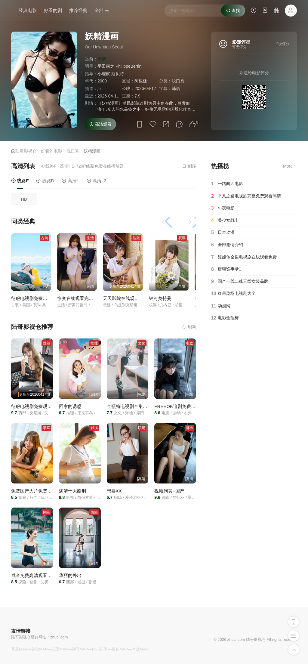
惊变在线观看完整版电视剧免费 (88, 298)
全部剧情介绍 (227, 245)
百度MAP (19, 649)
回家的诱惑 (70, 406)
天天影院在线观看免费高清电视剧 (137, 298)
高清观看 (100, 124)
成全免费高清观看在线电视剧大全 (45, 575)
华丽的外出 (70, 575)
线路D (45, 180)
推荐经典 (78, 10)
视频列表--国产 (169, 490)
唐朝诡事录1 (226, 269)
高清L (70, 180)
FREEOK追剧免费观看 (177, 406)
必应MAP (59, 649)
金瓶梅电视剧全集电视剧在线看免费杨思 (147, 406)
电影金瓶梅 (225, 318)
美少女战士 (225, 221)
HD (24, 199)
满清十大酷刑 (72, 490)
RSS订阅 (100, 649)
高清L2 (96, 180)
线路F (20, 180)
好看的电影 (51, 151)
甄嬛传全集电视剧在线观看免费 (244, 257)
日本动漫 (223, 233)
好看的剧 (53, 10)
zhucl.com (59, 637)
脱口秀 (72, 151)
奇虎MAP (140, 649)
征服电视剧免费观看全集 (36, 298)
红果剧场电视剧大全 (233, 294)
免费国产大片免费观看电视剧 (40, 490)
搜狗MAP (120, 649)
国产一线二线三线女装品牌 (239, 282)
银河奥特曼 (160, 298)
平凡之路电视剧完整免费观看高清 (246, 196)
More (290, 166)
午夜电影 (223, 208)
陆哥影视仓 (25, 151)
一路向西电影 (227, 184)
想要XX (114, 490)
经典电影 (28, 10)
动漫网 (220, 306)
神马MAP (80, 649)
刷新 (189, 326)
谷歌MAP (39, 649)
